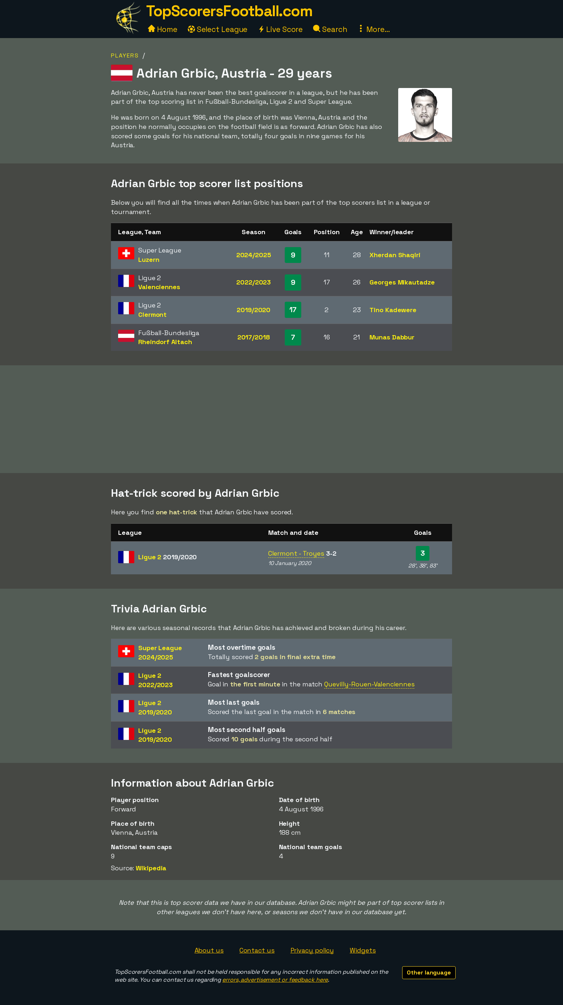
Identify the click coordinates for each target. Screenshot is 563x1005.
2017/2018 (253, 337)
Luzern (148, 259)
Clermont (152, 314)
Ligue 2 (167, 557)
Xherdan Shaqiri (394, 255)
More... (373, 29)
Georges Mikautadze (401, 282)
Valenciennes (159, 287)
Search (330, 29)
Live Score (280, 29)
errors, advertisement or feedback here (275, 979)
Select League (218, 29)
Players (125, 55)
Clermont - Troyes (296, 553)
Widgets (363, 950)
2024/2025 (253, 255)
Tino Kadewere (393, 310)
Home (162, 29)
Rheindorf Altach (165, 342)
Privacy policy (312, 950)
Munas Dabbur (391, 337)
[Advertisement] (281, 419)
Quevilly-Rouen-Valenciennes (369, 684)
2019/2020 (253, 310)
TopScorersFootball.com (229, 10)
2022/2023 (253, 282)
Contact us (257, 950)
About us (209, 950)
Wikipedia (151, 868)
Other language (429, 972)
